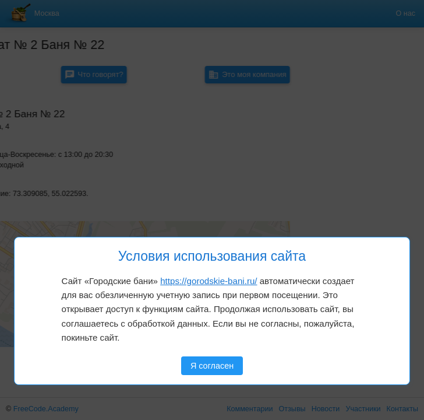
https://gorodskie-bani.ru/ (208, 281)
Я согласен (212, 365)
